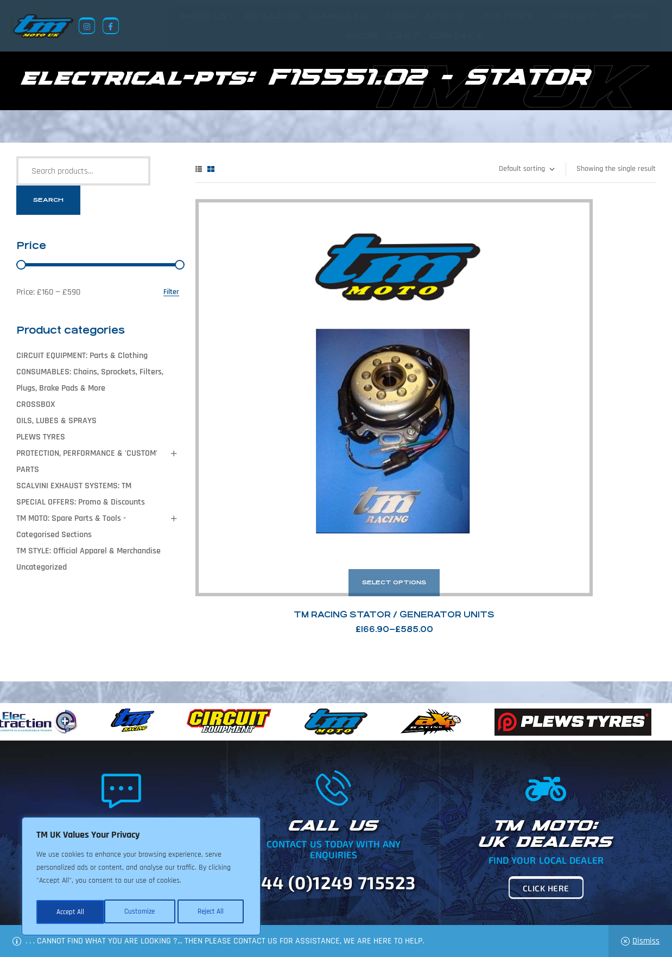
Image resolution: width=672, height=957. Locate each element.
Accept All (212, 912)
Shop (336, 904)
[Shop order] (526, 170)
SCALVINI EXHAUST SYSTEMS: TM (73, 486)
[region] (141, 878)
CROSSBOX (35, 405)
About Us (269, 904)
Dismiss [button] (646, 941)
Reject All (141, 912)
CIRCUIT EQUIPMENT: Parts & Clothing (82, 356)
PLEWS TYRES (40, 437)
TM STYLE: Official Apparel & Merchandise (88, 551)
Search (48, 200)
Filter (171, 293)
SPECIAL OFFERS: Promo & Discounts (80, 502)
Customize (70, 912)
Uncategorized (41, 567)
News (306, 904)
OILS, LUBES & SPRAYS (56, 421)
